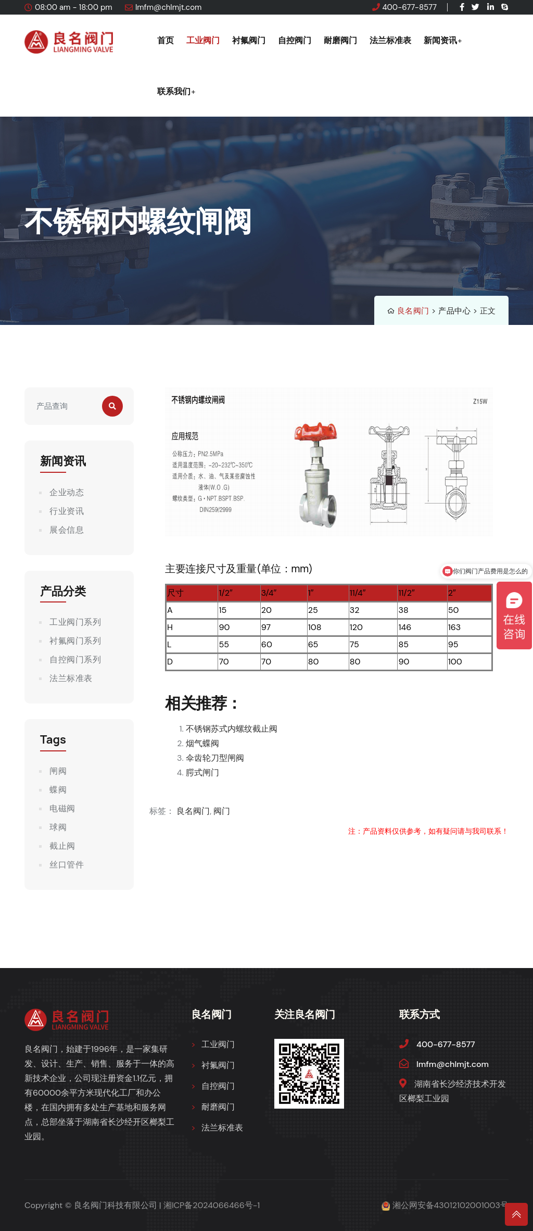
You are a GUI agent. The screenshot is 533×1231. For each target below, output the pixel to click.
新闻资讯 (440, 40)
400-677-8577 (410, 7)
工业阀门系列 (75, 622)
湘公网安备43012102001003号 (450, 1205)
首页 (165, 40)
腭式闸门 (202, 772)
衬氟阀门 (248, 40)
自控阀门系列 (75, 659)
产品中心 (454, 311)
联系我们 (174, 91)
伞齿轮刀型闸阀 (215, 757)
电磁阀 (62, 808)
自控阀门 (294, 40)
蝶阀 (58, 789)
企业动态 (66, 492)
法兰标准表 (390, 40)
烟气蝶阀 (202, 743)
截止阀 (62, 845)
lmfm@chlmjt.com (168, 7)
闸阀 (58, 770)
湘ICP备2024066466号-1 (211, 1205)
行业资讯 (66, 511)
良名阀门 (413, 311)
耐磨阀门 (340, 40)
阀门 (221, 811)
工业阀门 (203, 40)
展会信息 (66, 529)
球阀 (58, 827)
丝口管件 (66, 864)
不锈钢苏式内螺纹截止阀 (231, 728)
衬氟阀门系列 (75, 640)
